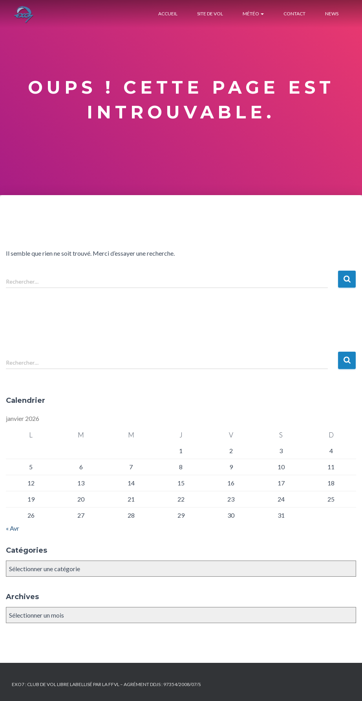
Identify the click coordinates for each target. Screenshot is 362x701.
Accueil (167, 14)
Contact (294, 14)
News (331, 14)
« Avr (12, 528)
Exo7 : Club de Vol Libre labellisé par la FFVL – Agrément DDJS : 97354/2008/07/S (106, 684)
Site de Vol (210, 14)
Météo (253, 14)
